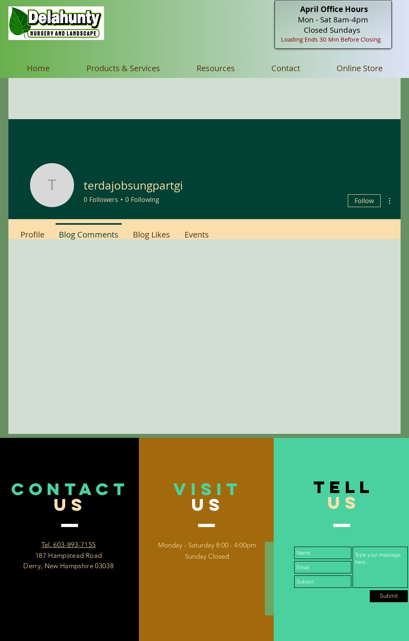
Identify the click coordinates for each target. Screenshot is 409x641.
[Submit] (389, 596)
